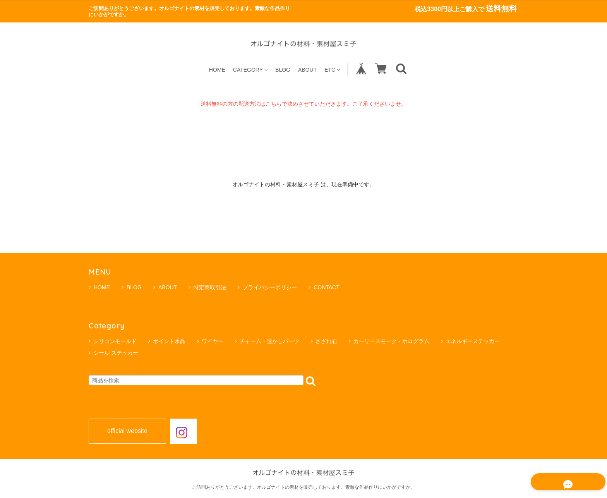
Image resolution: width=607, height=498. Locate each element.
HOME (217, 69)
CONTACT (324, 287)
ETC (332, 69)
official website (127, 431)
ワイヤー (212, 341)
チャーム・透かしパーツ (269, 341)
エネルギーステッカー (473, 341)
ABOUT (307, 69)
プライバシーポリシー (267, 287)
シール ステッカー (115, 353)
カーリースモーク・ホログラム (391, 341)
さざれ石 (326, 341)
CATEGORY (250, 69)
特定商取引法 (207, 287)
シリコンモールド (115, 341)
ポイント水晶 (169, 341)
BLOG (282, 69)
